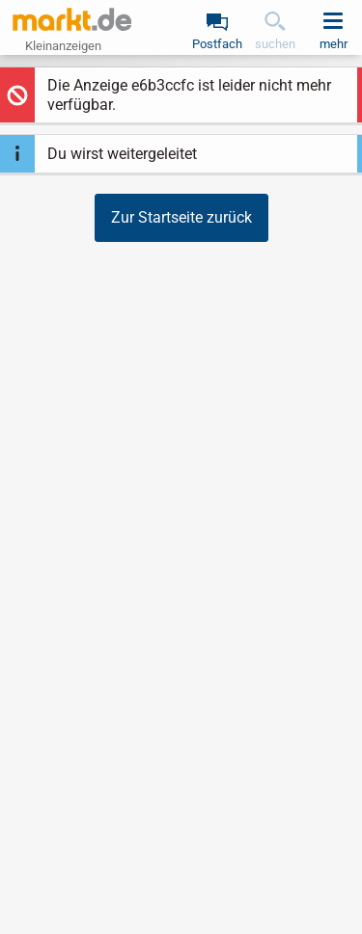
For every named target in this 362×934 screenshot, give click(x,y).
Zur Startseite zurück (181, 217)
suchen (275, 44)
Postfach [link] (217, 44)
